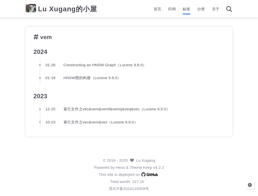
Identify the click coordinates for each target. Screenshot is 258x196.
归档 (172, 9)
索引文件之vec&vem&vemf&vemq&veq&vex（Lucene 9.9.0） (116, 109)
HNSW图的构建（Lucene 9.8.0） (92, 78)
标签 (186, 9)
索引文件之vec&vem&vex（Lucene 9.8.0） (100, 122)
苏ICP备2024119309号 (129, 188)
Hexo (120, 167)
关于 (215, 9)
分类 (201, 9)
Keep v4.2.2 (153, 167)
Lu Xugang (145, 160)
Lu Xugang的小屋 (67, 9)
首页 (157, 9)
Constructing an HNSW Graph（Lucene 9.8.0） (104, 65)
